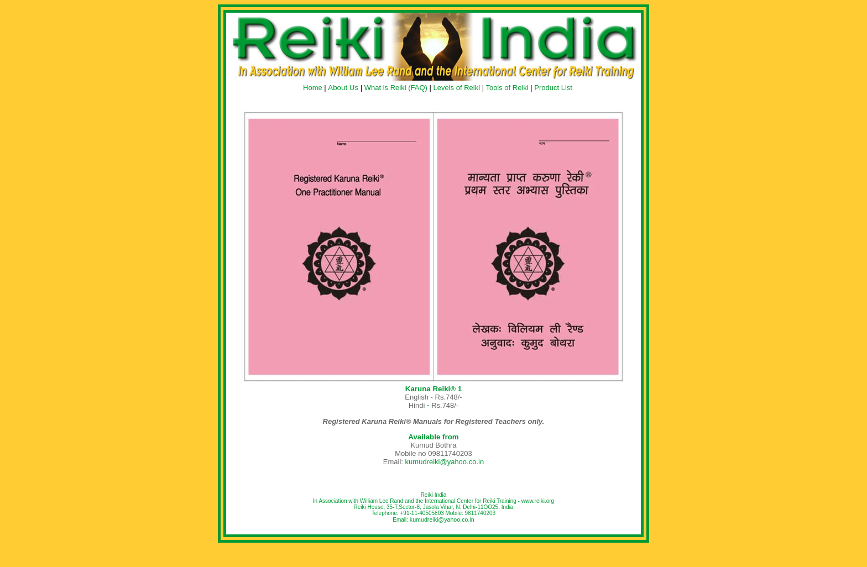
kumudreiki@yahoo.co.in (444, 462)
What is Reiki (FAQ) (395, 87)
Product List (553, 87)
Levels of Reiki (456, 87)
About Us (343, 87)
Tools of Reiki (506, 87)
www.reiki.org (537, 501)
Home (312, 87)
